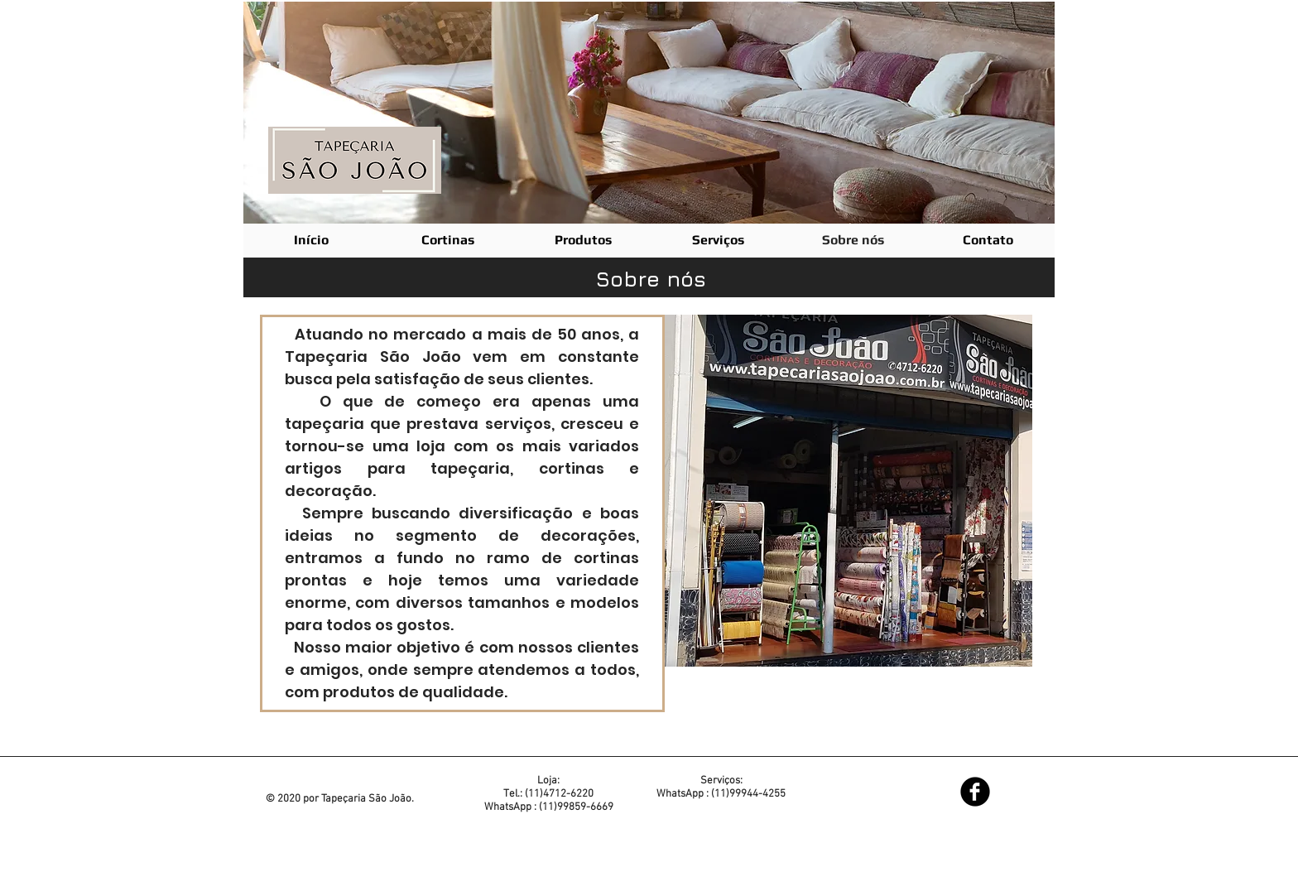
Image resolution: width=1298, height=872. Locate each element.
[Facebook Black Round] (975, 792)
